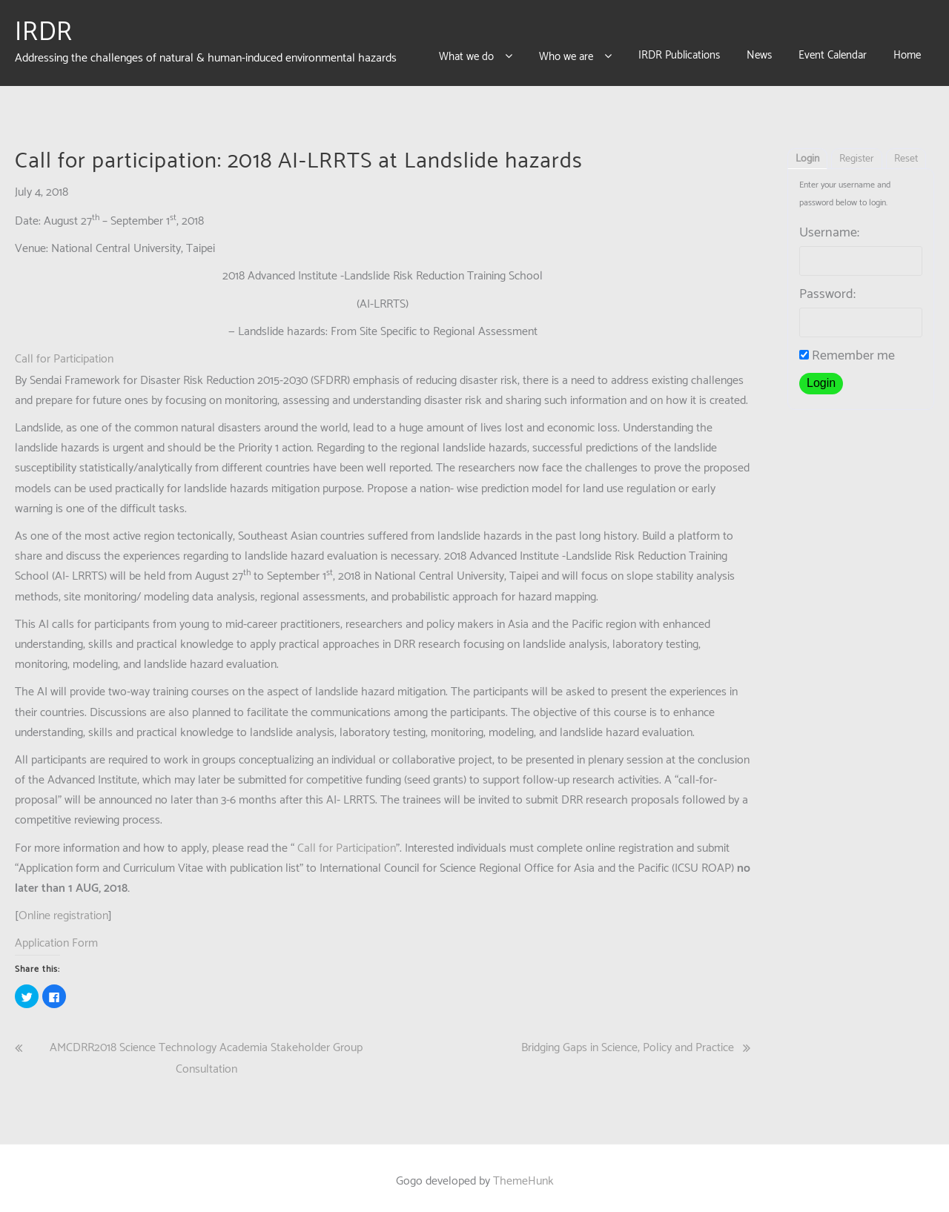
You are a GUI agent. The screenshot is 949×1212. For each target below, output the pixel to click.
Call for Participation (64, 352)
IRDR (44, 28)
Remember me (847, 349)
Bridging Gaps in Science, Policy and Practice (627, 1040)
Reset (906, 152)
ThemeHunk (523, 1175)
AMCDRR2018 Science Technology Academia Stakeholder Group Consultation (206, 1051)
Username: (829, 226)
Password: (827, 287)
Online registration (63, 909)
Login (807, 152)
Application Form (56, 937)
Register (856, 152)
